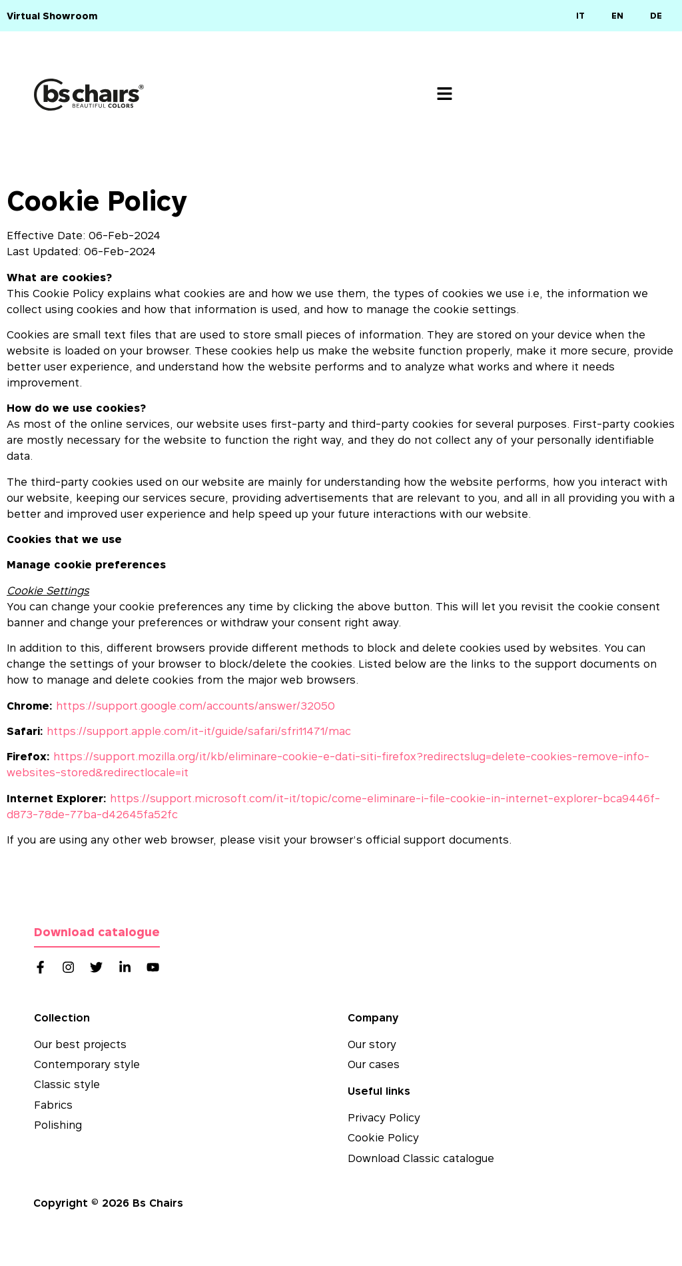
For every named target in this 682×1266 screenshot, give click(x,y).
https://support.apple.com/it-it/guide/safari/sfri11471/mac (199, 731)
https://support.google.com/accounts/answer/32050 (195, 705)
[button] (444, 95)
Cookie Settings (48, 590)
